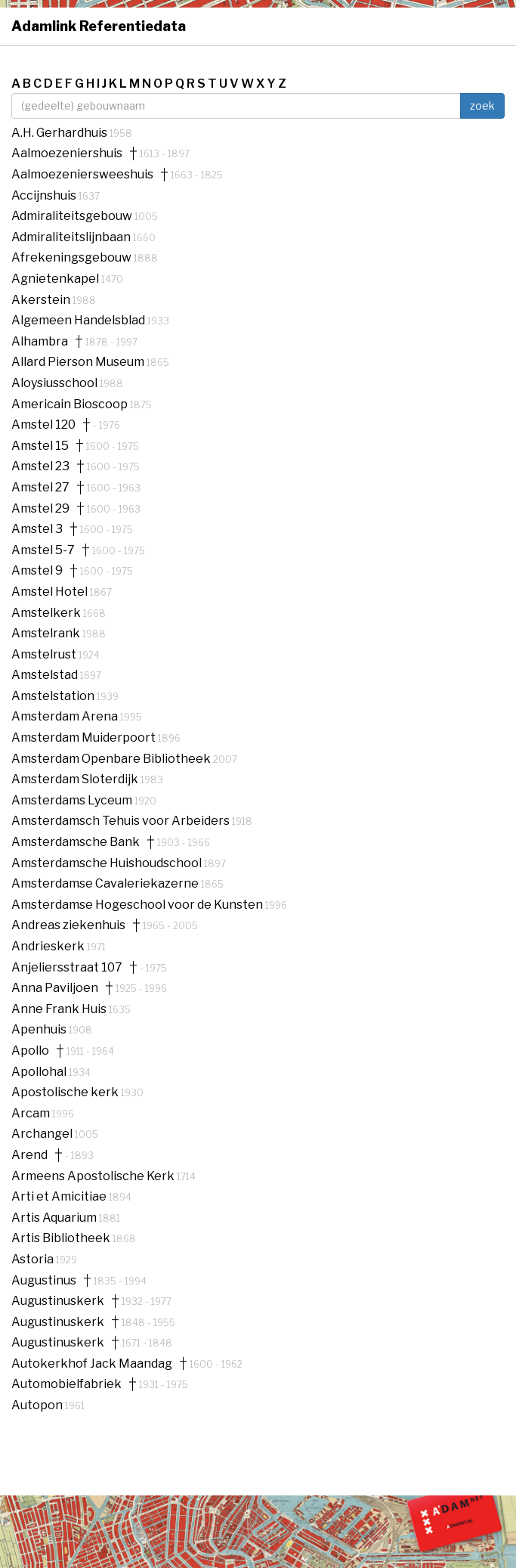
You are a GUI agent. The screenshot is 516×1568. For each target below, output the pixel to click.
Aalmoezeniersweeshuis (82, 174)
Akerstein (42, 300)
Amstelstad (45, 675)
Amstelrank (46, 633)
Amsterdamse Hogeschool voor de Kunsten (138, 904)
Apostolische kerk (66, 1092)
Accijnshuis (45, 195)
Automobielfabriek (66, 1384)
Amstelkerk (47, 613)
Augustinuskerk (57, 1301)
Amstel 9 (37, 571)
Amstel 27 (40, 487)
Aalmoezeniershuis (66, 153)
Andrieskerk (49, 946)
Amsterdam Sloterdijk (76, 779)
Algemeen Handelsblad (79, 320)
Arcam (31, 1113)
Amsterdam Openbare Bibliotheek (112, 758)
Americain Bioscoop (70, 404)
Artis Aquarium (55, 1217)
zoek (482, 105)
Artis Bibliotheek (62, 1238)
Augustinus (43, 1281)
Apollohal (40, 1071)
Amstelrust (45, 654)
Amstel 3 (37, 529)
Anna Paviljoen (54, 988)
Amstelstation (54, 696)
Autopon (38, 1405)
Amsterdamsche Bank (75, 842)
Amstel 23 (40, 466)
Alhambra (39, 342)
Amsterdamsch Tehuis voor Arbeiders (121, 820)
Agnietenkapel (56, 278)
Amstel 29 (40, 509)
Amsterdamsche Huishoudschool (107, 863)
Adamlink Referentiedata (98, 26)
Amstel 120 (43, 425)
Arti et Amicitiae (60, 1196)
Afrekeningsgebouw (72, 257)
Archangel (43, 1133)
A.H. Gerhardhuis (60, 133)
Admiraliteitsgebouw (72, 216)
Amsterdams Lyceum (72, 800)
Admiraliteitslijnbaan (72, 237)
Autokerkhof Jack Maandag (91, 1364)
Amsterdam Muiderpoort (84, 737)
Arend (29, 1155)
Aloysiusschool (55, 383)
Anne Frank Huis (60, 1009)
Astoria (33, 1259)
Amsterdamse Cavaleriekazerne (106, 883)
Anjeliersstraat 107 (66, 968)
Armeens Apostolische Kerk (94, 1176)
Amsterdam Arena (65, 716)
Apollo (30, 1051)
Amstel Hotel (50, 591)
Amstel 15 (40, 446)
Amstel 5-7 (43, 550)
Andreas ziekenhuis (68, 925)
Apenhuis (40, 1029)
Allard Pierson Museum (79, 362)
